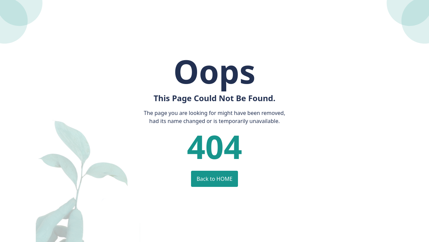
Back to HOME (214, 179)
